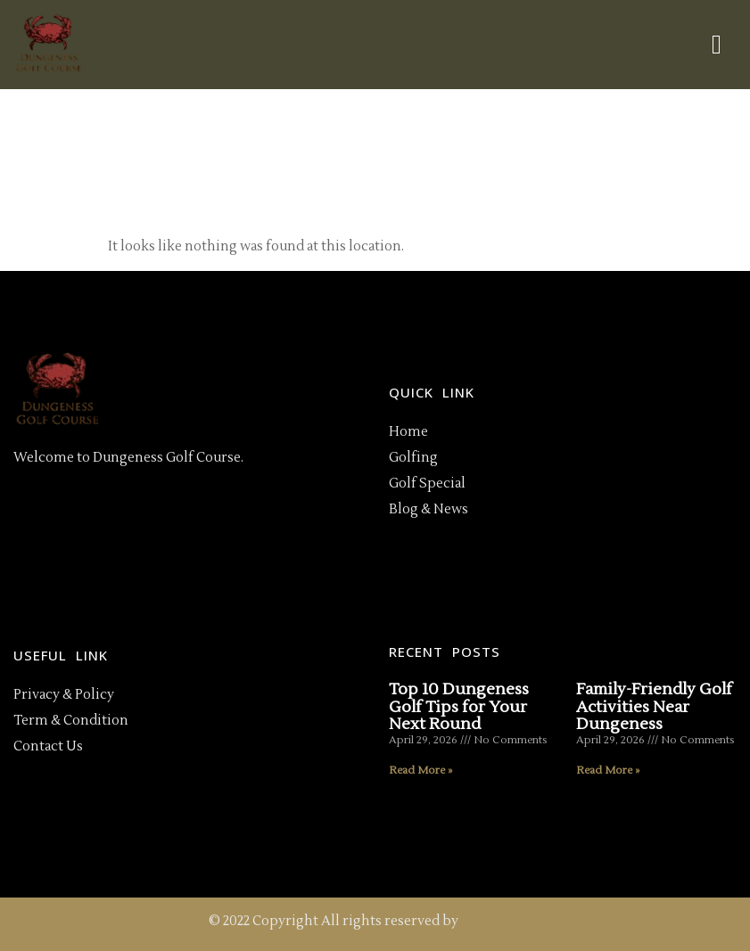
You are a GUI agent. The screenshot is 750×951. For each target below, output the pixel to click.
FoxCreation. (501, 921)
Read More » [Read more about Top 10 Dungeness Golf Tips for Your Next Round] (420, 770)
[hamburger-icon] (716, 44)
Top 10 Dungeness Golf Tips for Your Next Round (459, 707)
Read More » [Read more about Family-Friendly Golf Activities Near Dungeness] (607, 770)
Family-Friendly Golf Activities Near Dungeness (654, 707)
